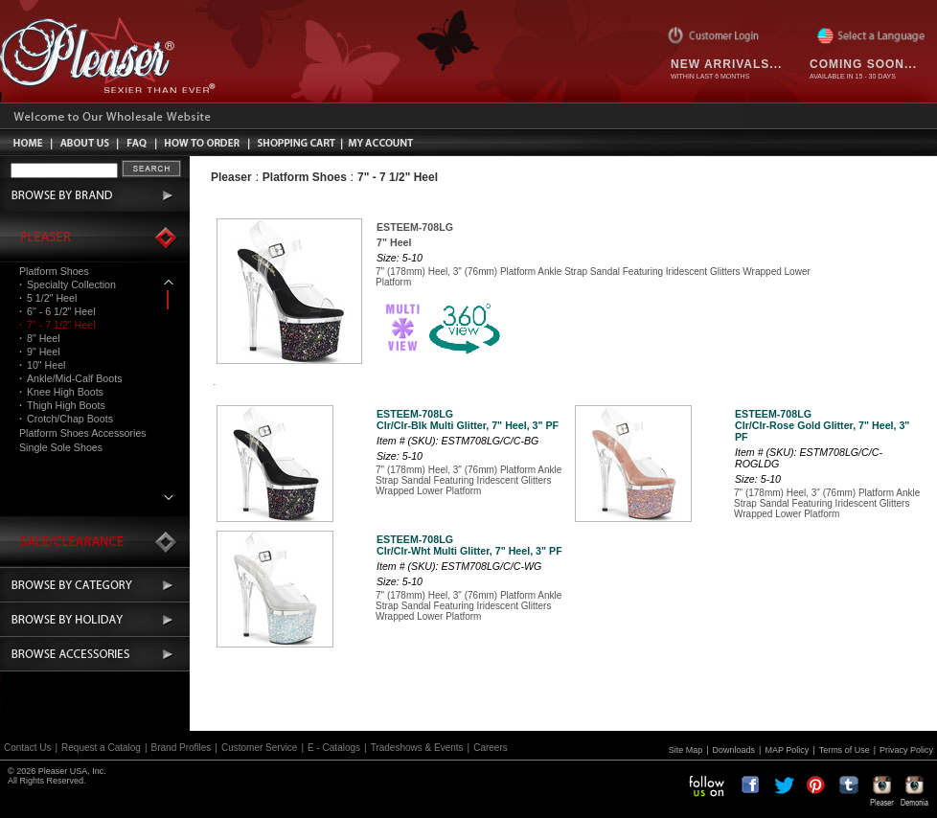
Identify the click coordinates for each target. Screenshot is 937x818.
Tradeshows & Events (417, 747)
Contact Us (27, 747)
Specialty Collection (67, 284)
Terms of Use (844, 750)
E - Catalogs (334, 747)
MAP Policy (787, 750)
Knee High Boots (61, 392)
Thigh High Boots (62, 405)
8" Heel (39, 338)
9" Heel (39, 351)
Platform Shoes (54, 271)
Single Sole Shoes (61, 447)
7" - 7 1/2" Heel (57, 324)
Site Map (686, 750)
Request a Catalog (101, 747)
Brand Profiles (181, 747)
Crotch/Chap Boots (66, 418)
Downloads (734, 750)
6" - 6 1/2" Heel (57, 311)
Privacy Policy (906, 750)
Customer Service (259, 747)
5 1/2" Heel (48, 298)
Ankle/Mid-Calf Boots (70, 378)
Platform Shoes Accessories (83, 433)
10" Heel (42, 365)
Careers (490, 747)
